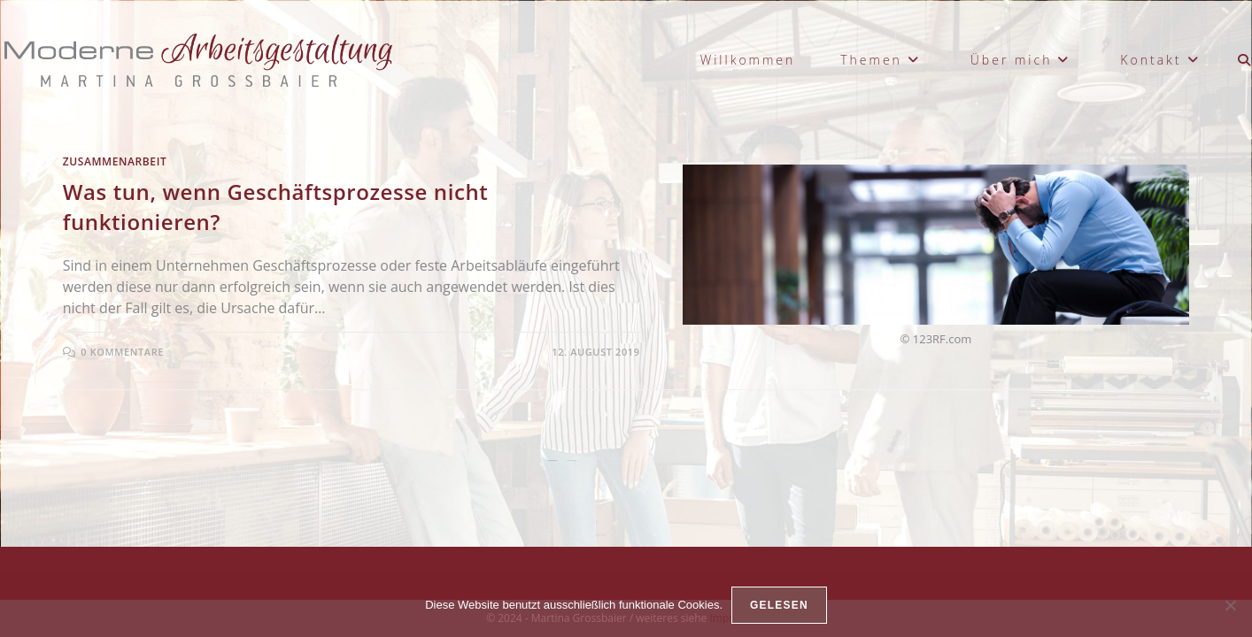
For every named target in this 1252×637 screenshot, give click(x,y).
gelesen (779, 605)
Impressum (737, 518)
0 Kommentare (122, 351)
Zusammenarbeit (115, 161)
